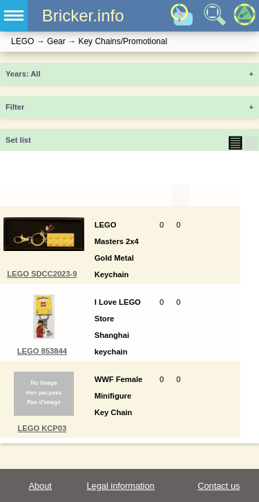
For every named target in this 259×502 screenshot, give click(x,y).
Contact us (219, 486)
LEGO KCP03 (41, 428)
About (39, 486)
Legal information (120, 486)
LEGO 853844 (42, 351)
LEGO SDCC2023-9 (42, 274)
